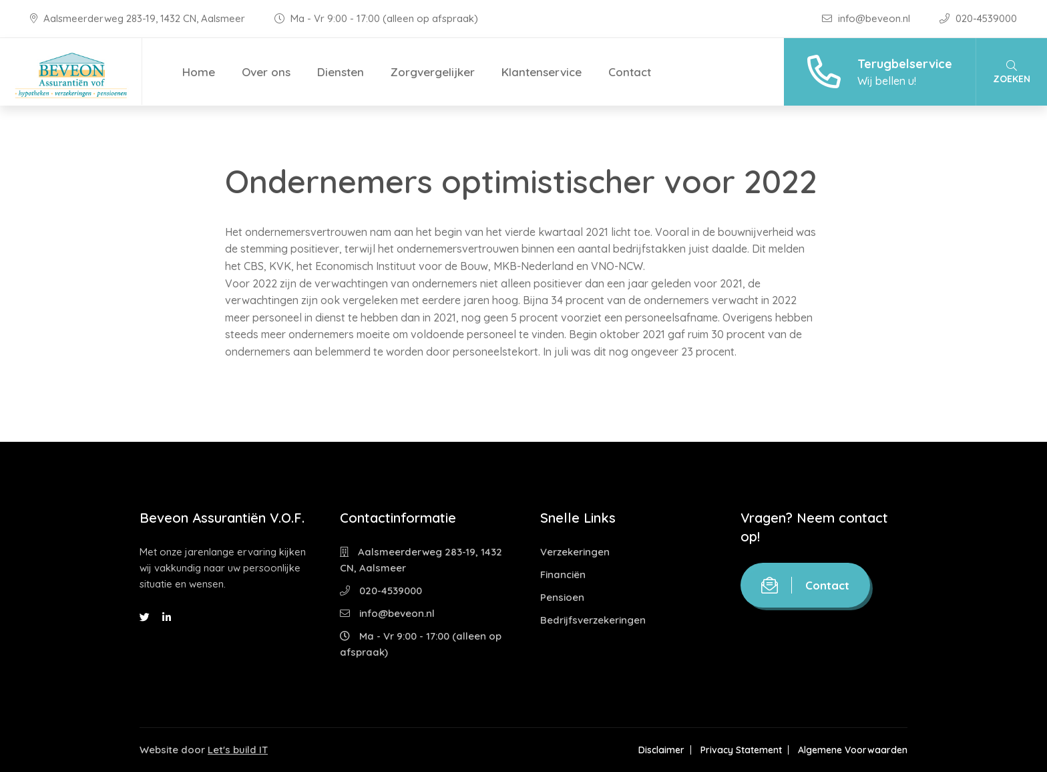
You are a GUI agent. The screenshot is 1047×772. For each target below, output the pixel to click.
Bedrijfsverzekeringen (593, 620)
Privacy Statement (741, 750)
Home (198, 72)
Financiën (563, 574)
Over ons (266, 72)
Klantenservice (541, 72)
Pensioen (562, 597)
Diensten (340, 72)
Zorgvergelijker (433, 72)
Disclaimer (661, 750)
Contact (629, 72)
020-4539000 (978, 18)
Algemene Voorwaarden (852, 750)
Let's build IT (238, 749)
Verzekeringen (575, 551)
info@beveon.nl (867, 18)
